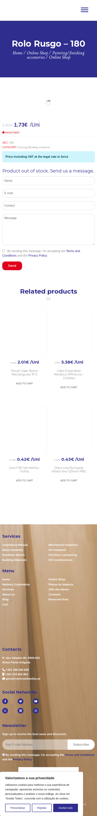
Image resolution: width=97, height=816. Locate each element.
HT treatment (57, 549)
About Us (8, 594)
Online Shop (56, 579)
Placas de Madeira (60, 584)
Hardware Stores (13, 554)
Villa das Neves (58, 589)
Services (8, 589)
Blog (5, 599)
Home (6, 579)
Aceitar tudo (66, 807)
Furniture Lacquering (62, 554)
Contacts (54, 594)
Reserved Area (58, 599)
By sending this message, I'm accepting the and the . (41, 253)
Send (12, 266)
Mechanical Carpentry (63, 544)
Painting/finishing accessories (34, 147)
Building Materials (14, 559)
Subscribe (81, 744)
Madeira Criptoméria (16, 584)
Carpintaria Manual (15, 544)
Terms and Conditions (80, 754)
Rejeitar (41, 807)
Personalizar (17, 807)
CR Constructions (60, 559)
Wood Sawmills (12, 549)
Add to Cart (24, 383)
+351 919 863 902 (16, 674)
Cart (5, 604)
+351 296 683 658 (17, 669)
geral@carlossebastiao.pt (23, 678)
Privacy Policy (37, 255)
